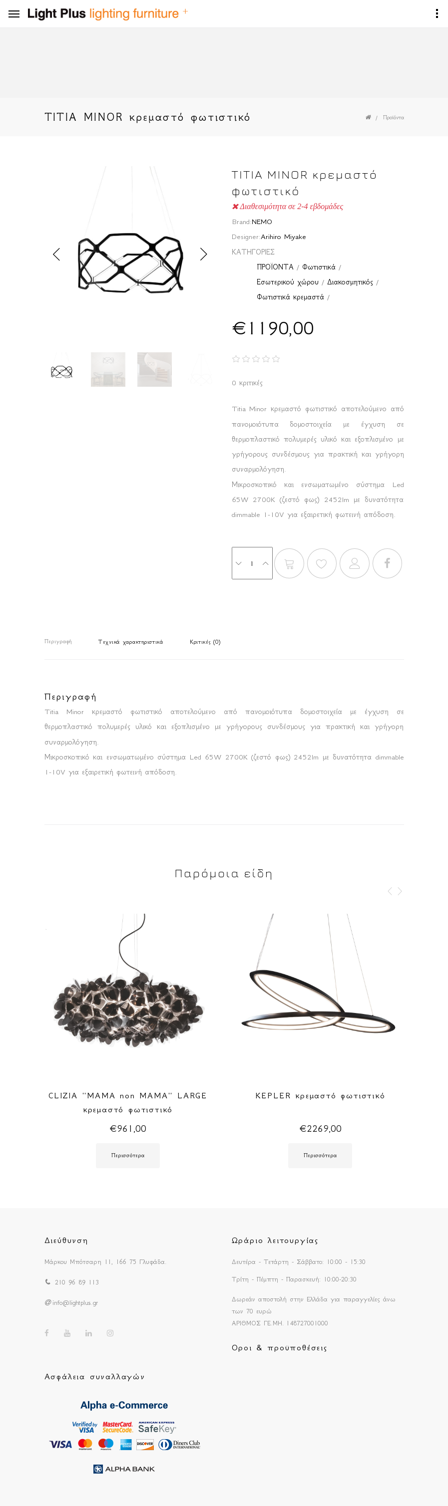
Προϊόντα (393, 117)
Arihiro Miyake (283, 236)
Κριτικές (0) (205, 642)
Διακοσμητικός (350, 281)
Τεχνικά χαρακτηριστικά (130, 642)
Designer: (246, 236)
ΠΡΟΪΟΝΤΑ (275, 266)
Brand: (242, 221)
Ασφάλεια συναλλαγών (94, 1376)
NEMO (262, 221)
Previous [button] (56, 254)
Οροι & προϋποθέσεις (280, 1347)
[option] (130, 254)
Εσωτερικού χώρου (288, 281)
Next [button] (204, 254)
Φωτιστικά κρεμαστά (290, 296)
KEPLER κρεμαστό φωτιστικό (320, 1095)
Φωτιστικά (319, 266)
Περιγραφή (58, 641)
